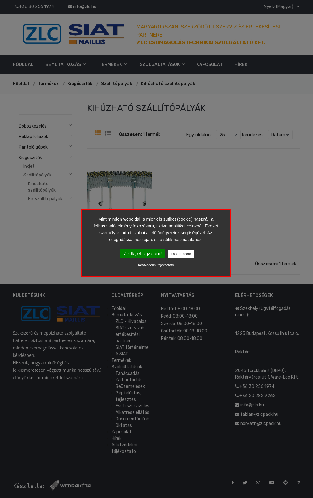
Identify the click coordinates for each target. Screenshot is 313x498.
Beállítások (181, 254)
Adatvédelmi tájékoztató (156, 265)
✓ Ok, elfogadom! (142, 253)
